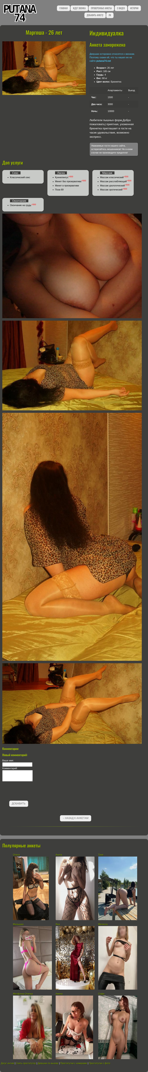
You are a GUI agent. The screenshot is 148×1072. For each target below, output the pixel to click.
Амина (59, 994)
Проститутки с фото (99, 1063)
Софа (101, 994)
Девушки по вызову (48, 1063)
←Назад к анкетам (75, 818)
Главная (63, 8)
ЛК (110, 15)
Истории (134, 8)
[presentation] (24, 791)
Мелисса (103, 924)
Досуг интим (7, 1063)
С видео (121, 8)
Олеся (16, 855)
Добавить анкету (95, 15)
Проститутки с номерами (73, 1063)
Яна (58, 924)
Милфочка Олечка (23, 994)
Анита (59, 855)
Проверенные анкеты (101, 8)
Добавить (19, 803)
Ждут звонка (79, 8)
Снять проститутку (26, 1063)
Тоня (100, 855)
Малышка (18, 924)
